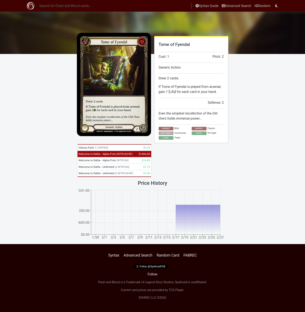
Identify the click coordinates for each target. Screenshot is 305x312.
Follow (153, 274)
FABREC (190, 255)
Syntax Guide (207, 6)
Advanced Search (236, 6)
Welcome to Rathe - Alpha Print (106, 154)
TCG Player (176, 290)
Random (262, 6)
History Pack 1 (93, 147)
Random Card (168, 255)
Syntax (113, 255)
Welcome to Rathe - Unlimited (104, 166)
